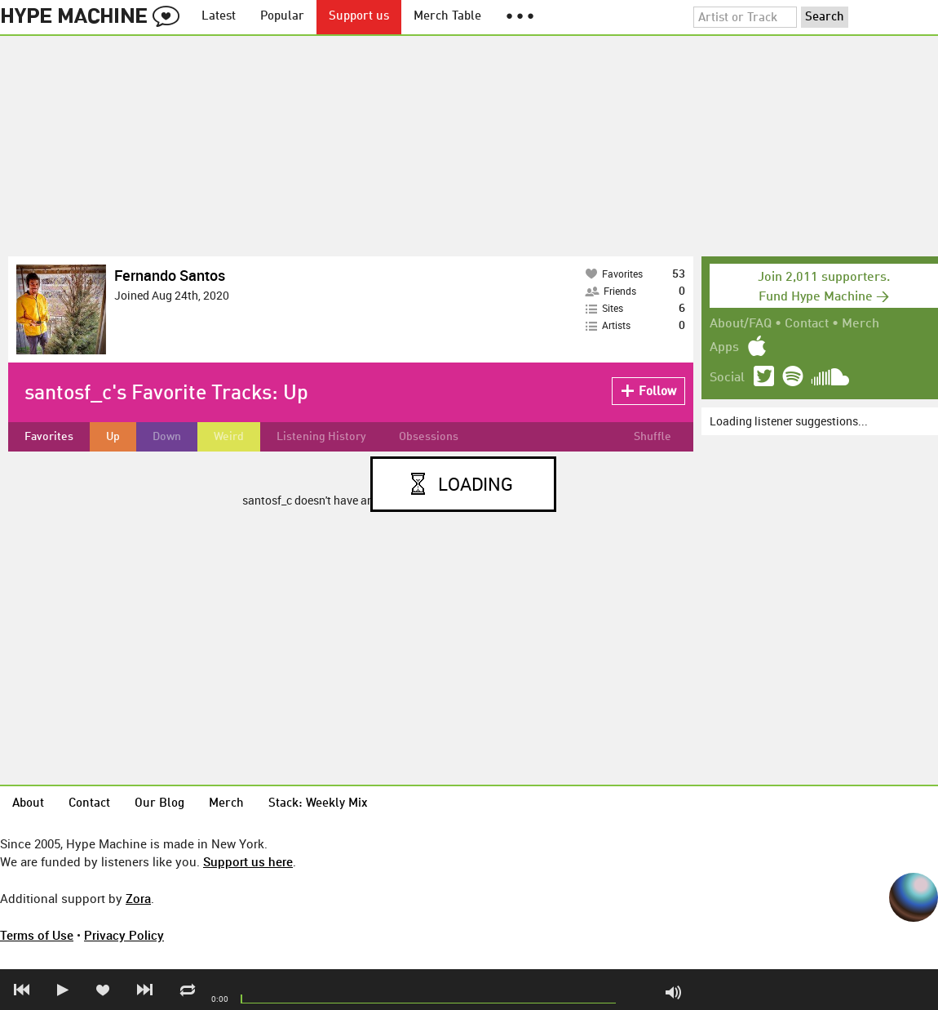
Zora (138, 898)
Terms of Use (36, 935)
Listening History (321, 437)
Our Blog (159, 804)
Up (113, 437)
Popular (282, 17)
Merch (860, 324)
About (28, 804)
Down (167, 437)
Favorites (48, 437)
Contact (807, 324)
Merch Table (447, 17)
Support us (359, 17)
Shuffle (652, 437)
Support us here (248, 861)
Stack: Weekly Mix (318, 804)
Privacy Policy (124, 935)
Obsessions (428, 437)
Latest (218, 17)
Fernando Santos (169, 275)
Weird (229, 437)
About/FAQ (741, 324)
